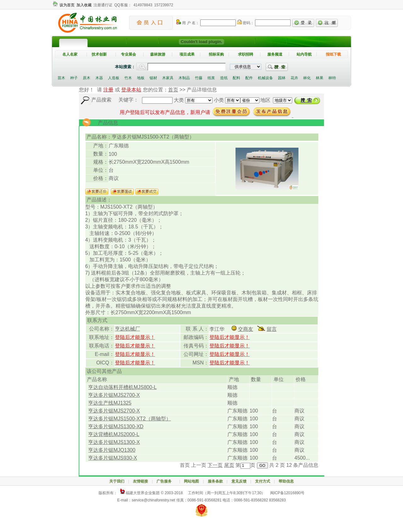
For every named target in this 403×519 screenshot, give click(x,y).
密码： (245, 23)
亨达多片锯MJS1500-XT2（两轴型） (129, 418)
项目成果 (187, 54)
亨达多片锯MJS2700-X (114, 395)
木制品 (184, 78)
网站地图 (191, 481)
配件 (249, 78)
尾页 (229, 465)
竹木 (128, 78)
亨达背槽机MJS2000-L (113, 434)
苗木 (61, 78)
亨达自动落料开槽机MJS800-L (122, 387)
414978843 (142, 5)
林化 (307, 78)
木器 (99, 78)
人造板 (113, 78)
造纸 (224, 78)
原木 (86, 78)
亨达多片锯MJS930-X (112, 458)
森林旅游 (157, 54)
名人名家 (69, 54)
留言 (272, 329)
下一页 (215, 465)
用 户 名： (187, 23)
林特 (332, 78)
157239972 (163, 5)
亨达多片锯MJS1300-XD (115, 426)
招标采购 (216, 54)
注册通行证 (103, 5)
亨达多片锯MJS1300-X (114, 442)
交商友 (245, 329)
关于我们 (116, 481)
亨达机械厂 (127, 328)
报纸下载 (333, 54)
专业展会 (128, 54)
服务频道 (274, 54)
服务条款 (215, 481)
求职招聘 (245, 54)
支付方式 (262, 481)
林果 (319, 78)
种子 (74, 78)
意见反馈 (239, 481)
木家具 (167, 78)
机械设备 (265, 78)
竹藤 (198, 78)
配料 (236, 78)
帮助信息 (286, 481)
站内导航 (304, 54)
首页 (173, 89)
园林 (282, 78)
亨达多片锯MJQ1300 (111, 450)
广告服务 (165, 481)
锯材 (153, 78)
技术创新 (99, 54)
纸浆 (211, 78)
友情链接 (140, 481)
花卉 (294, 78)
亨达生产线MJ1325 (109, 403)
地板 (141, 78)
